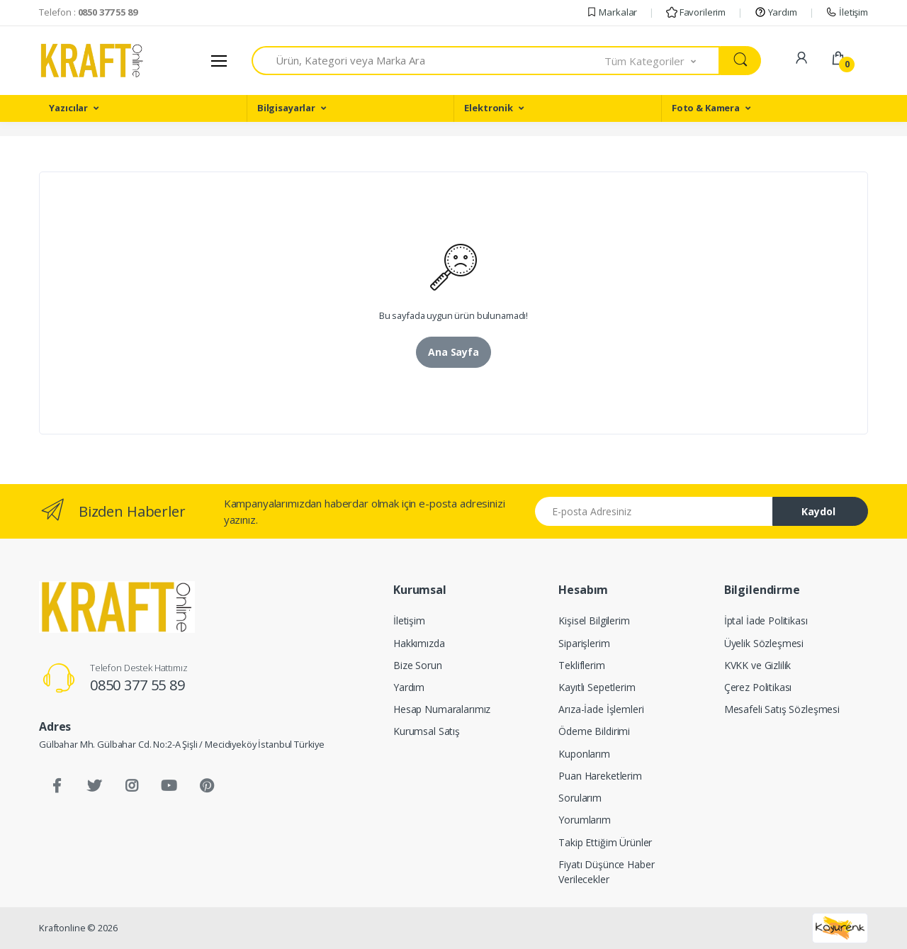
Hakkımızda (419, 643)
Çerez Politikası (758, 687)
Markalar (612, 12)
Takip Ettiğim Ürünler (605, 842)
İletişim (847, 12)
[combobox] (428, 60)
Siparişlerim (583, 643)
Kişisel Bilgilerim (593, 620)
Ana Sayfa (453, 352)
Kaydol (818, 511)
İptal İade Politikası (766, 620)
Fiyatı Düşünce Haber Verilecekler (606, 872)
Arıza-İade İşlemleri (600, 709)
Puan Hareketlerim (600, 775)
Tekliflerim (581, 665)
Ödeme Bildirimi (594, 731)
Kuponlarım (584, 753)
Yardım (776, 12)
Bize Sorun (417, 665)
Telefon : (88, 12)
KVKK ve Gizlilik (757, 665)
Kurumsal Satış (426, 731)
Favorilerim (696, 12)
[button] (662, 60)
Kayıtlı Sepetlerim (596, 687)
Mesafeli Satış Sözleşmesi (782, 709)
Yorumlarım (584, 819)
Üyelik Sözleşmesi (764, 643)
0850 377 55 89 (137, 685)
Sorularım (580, 797)
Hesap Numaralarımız (441, 709)
